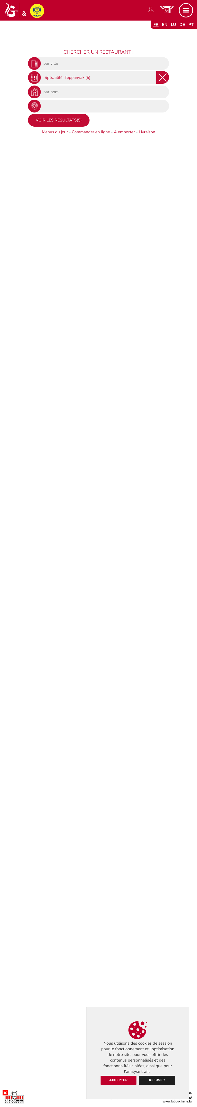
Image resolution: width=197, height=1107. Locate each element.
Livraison (147, 132)
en (165, 24)
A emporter (124, 132)
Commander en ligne (91, 132)
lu (173, 24)
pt (191, 24)
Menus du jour (55, 132)
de (182, 24)
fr (156, 24)
